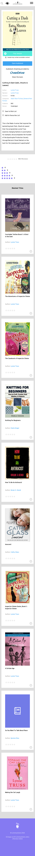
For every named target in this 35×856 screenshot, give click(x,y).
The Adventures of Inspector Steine (17, 296)
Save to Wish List (9, 111)
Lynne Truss (15, 90)
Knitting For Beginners (13, 420)
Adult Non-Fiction (17, 99)
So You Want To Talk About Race (16, 731)
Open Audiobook (17, 63)
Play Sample (17, 54)
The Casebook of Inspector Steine (17, 359)
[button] (31, 3)
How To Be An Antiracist (13, 483)
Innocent (8, 544)
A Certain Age (9, 668)
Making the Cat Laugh (12, 792)
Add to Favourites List (11, 115)
